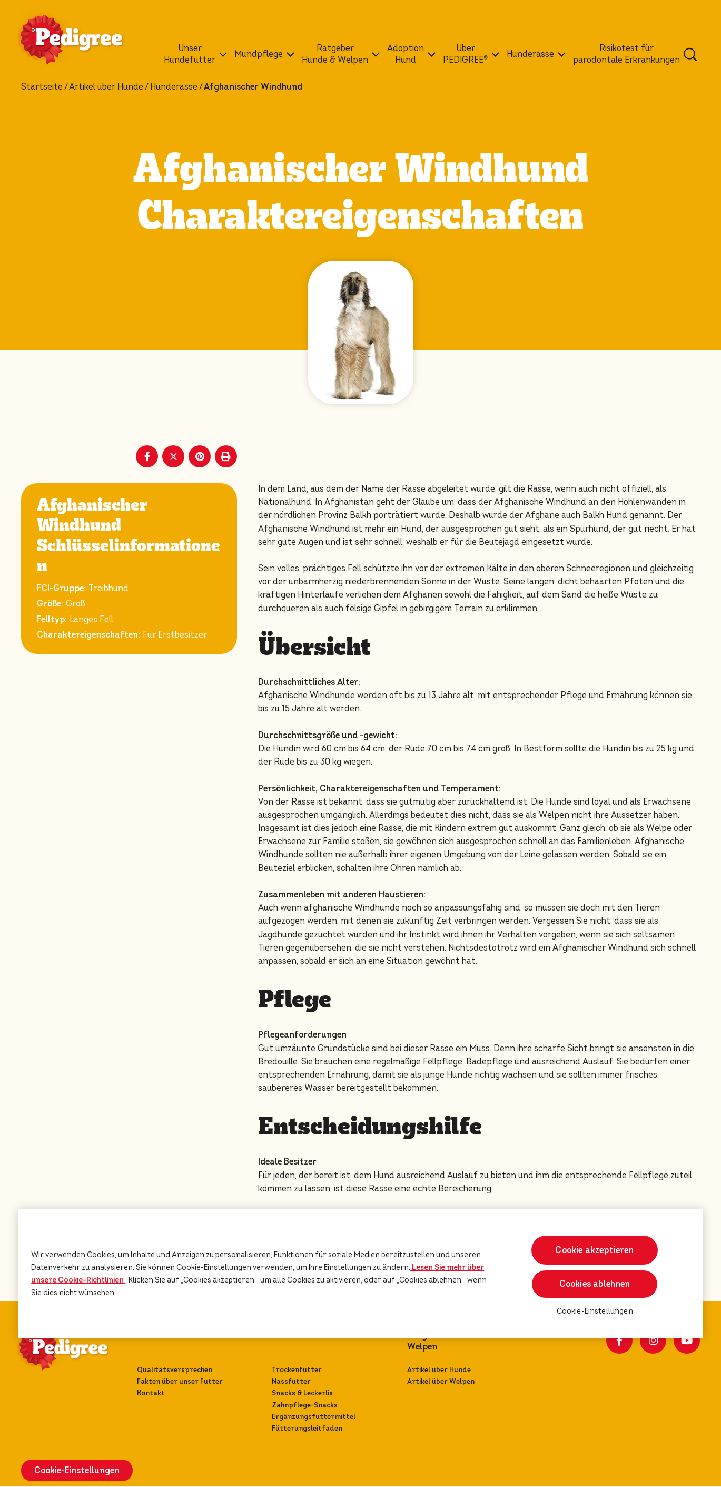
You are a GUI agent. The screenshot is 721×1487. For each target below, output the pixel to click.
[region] (360, 1273)
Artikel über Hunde (106, 87)
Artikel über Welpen (441, 1381)
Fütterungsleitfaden (307, 1428)
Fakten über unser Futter (180, 1381)
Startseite (42, 87)
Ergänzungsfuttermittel (313, 1416)
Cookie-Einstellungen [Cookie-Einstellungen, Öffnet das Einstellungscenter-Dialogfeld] (595, 1311)
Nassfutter (291, 1381)
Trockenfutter (297, 1369)
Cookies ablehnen (594, 1284)
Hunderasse (173, 87)
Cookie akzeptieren (595, 1250)
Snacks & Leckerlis (302, 1392)
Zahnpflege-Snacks (305, 1405)
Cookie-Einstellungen (77, 1470)
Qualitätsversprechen (174, 1369)
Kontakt (151, 1392)
